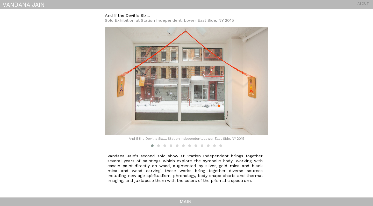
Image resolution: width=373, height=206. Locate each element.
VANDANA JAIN (24, 4)
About (363, 3)
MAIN (185, 201)
